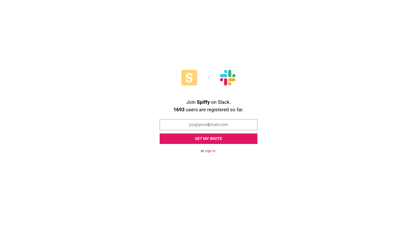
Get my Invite (208, 138)
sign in (210, 151)
